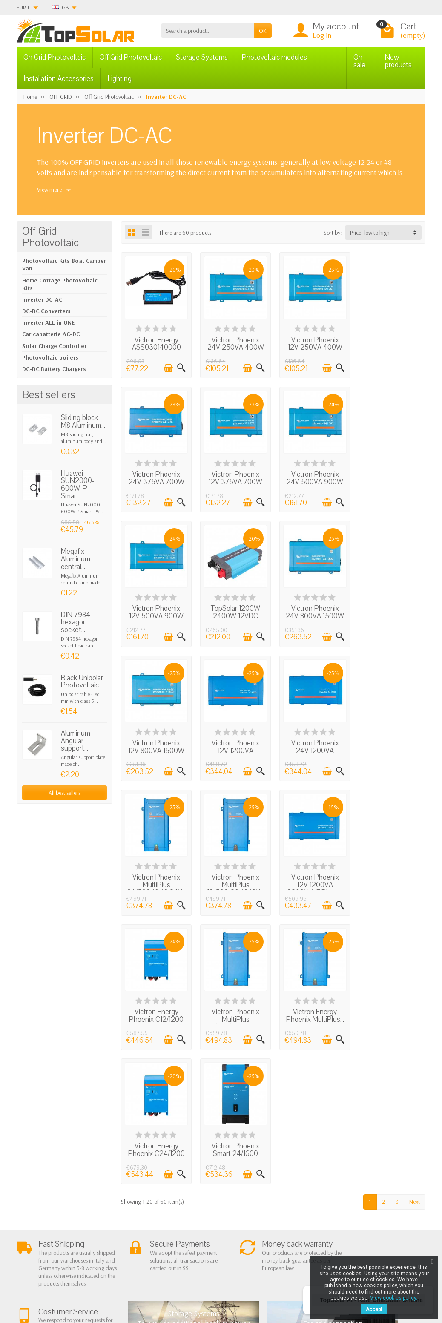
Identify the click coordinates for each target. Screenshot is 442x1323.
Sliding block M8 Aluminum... (83, 421)
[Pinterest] (118, 1282)
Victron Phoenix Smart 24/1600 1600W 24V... (390, 879)
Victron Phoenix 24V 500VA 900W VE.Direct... (234, 479)
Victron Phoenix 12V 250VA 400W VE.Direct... (312, 346)
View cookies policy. (393, 1298)
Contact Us (271, 1188)
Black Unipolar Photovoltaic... (82, 681)
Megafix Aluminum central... (75, 558)
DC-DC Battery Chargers (54, 369)
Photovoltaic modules (274, 57)
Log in (322, 35)
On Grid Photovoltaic (54, 57)
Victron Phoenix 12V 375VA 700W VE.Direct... (156, 479)
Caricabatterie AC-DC (51, 334)
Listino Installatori (129, 1218)
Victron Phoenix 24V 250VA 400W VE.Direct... (234, 346)
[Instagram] (137, 1282)
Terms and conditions (117, 1174)
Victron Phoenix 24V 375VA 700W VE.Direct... (391, 346)
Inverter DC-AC (42, 299)
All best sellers (64, 793)
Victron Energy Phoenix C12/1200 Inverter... (390, 746)
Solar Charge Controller (54, 346)
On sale (359, 61)
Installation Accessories (58, 78)
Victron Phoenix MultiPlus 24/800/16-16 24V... (156, 883)
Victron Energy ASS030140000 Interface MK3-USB (155, 350)
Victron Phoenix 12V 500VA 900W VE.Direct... (312, 479)
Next (414, 928)
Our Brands (272, 1210)
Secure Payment (127, 1207)
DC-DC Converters (46, 311)
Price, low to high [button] (370, 232)
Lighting (120, 78)
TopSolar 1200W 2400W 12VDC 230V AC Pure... (390, 479)
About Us (119, 1159)
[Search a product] (207, 30)
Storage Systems (202, 57)
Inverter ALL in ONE (48, 322)
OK (263, 31)
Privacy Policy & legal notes (272, 1163)
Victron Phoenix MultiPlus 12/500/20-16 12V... (234, 746)
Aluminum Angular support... (75, 740)
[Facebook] (79, 1282)
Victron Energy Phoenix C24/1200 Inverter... (312, 879)
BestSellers (270, 1178)
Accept (374, 1309)
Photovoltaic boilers (50, 357)
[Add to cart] (167, 367)
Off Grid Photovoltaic (131, 57)
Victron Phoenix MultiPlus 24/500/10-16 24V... (156, 750)
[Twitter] (98, 1282)
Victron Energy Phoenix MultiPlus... (234, 876)
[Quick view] (180, 367)
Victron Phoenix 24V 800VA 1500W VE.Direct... (155, 613)
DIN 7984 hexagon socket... (75, 622)
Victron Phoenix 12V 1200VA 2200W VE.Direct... (312, 613)
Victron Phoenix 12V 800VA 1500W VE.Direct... (234, 613)
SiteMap (268, 1199)
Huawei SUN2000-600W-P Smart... (78, 485)
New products (398, 61)
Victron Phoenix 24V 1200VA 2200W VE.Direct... (390, 613)
